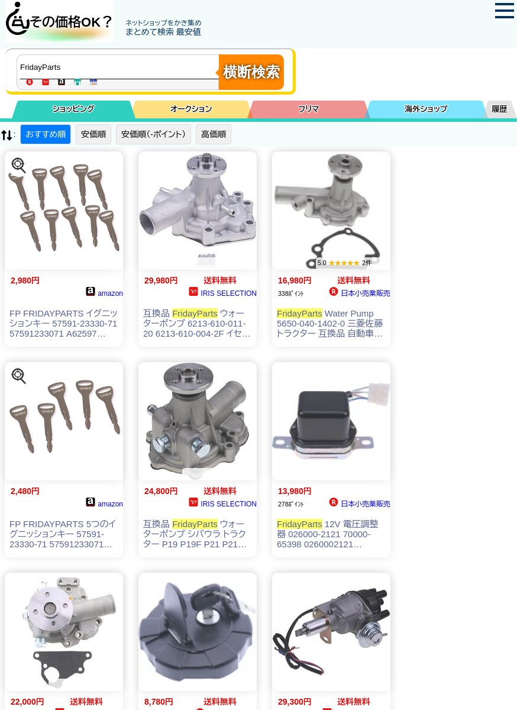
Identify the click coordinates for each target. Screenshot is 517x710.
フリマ (308, 109)
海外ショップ (426, 109)
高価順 (213, 134)
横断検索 (251, 72)
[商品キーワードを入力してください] (120, 67)
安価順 (93, 134)
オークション (191, 109)
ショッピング (74, 109)
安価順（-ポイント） (153, 134)
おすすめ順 (45, 134)
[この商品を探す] (19, 165)
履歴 (500, 109)
